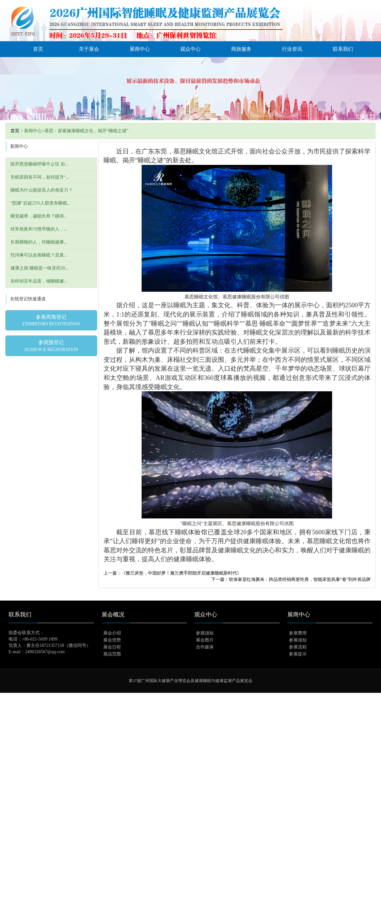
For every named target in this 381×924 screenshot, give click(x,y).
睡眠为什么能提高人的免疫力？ (41, 190)
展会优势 (112, 640)
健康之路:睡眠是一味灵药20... (39, 268)
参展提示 (298, 654)
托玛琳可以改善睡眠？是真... (38, 255)
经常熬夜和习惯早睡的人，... (38, 229)
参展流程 (298, 647)
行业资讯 (292, 49)
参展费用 (298, 633)
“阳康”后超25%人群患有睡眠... (40, 203)
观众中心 (190, 49)
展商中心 (140, 49)
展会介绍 (112, 633)
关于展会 (89, 49)
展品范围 (112, 654)
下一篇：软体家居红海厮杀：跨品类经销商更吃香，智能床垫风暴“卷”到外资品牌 (291, 579)
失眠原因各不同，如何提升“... (39, 177)
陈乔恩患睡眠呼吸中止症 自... (39, 164)
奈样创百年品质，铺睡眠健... (38, 281)
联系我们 (343, 49)
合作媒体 (205, 647)
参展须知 (298, 640)
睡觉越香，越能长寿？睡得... (38, 216)
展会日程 (112, 647)
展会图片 (205, 640)
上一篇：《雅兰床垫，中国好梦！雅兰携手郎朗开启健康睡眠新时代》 (172, 573)
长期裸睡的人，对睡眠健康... (38, 242)
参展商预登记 (51, 320)
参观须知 (205, 633)
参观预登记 (51, 346)
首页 (38, 49)
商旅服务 (241, 49)
